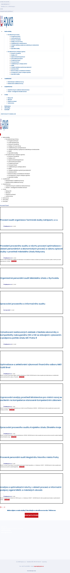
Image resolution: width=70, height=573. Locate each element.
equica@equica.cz (39, 566)
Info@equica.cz (8, 226)
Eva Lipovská (7, 310)
